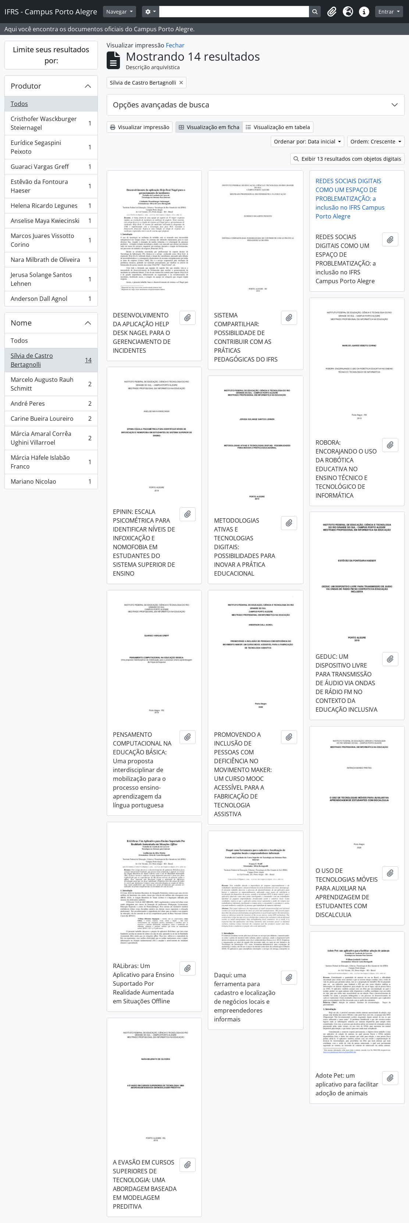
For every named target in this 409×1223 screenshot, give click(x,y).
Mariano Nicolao (51, 483)
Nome (21, 323)
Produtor (26, 86)
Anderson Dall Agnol (51, 300)
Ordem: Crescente (374, 141)
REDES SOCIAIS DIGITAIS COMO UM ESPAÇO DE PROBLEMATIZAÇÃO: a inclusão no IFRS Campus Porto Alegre (350, 198)
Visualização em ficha (209, 127)
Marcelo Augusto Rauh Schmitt (51, 384)
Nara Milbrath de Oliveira (51, 261)
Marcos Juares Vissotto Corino (51, 240)
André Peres (51, 405)
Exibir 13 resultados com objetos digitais (347, 158)
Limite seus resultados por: (51, 55)
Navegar (117, 11)
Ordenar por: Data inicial (305, 141)
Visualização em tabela (278, 127)
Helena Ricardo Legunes (51, 207)
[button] (332, 12)
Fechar (175, 45)
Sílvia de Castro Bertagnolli (51, 360)
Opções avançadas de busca (161, 105)
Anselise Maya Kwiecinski (51, 222)
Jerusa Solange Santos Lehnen (51, 279)
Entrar (386, 11)
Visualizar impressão (139, 127)
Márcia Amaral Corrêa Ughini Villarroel (51, 438)
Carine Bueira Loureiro (51, 420)
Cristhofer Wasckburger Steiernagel (51, 123)
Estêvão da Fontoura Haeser (51, 186)
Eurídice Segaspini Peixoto (51, 147)
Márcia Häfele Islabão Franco (51, 462)
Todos (19, 104)
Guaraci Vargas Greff (51, 168)
